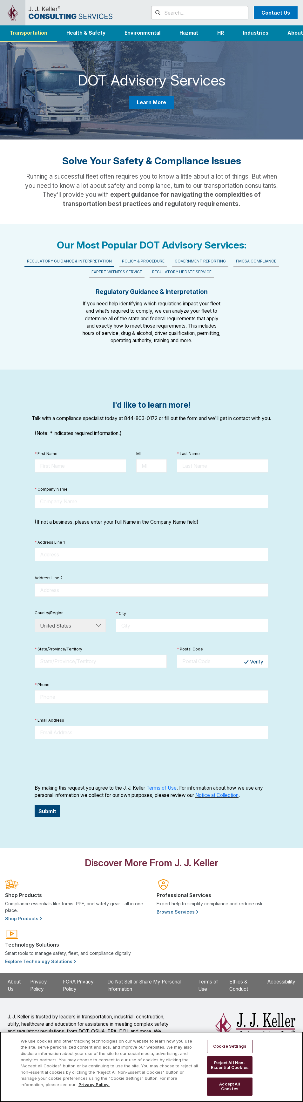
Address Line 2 (49, 577)
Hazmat (188, 33)
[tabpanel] (151, 313)
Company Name (51, 489)
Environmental (142, 33)
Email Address (49, 720)
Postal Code (190, 649)
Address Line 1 (50, 542)
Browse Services (177, 912)
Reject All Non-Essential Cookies (230, 1065)
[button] (255, 33)
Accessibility (281, 982)
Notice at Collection (217, 795)
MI (138, 453)
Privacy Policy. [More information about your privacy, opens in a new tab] (94, 1084)
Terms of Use (161, 788)
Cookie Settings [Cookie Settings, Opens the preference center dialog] (229, 1046)
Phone (42, 685)
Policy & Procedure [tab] (143, 261)
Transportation (28, 33)
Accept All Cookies (229, 1086)
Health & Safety (85, 33)
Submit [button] (47, 811)
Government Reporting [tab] (200, 261)
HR (220, 33)
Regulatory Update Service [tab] (182, 271)
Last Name (188, 454)
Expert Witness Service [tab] (116, 271)
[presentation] (83, 761)
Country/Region (49, 612)
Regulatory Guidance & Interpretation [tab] (69, 261)
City (121, 613)
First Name (46, 454)
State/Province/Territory (58, 649)
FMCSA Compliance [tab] (256, 261)
